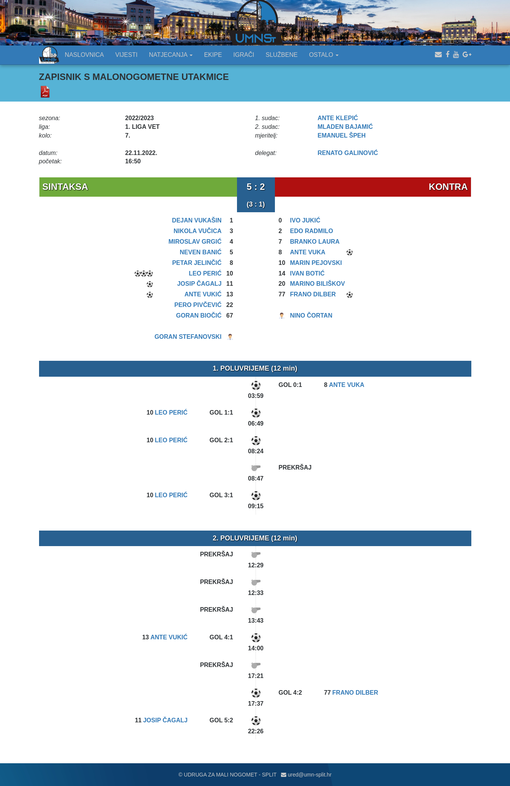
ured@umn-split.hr (306, 775)
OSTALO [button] (324, 55)
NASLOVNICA (84, 55)
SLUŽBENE (281, 55)
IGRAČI (243, 55)
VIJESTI (126, 55)
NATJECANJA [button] (171, 55)
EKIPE (213, 55)
